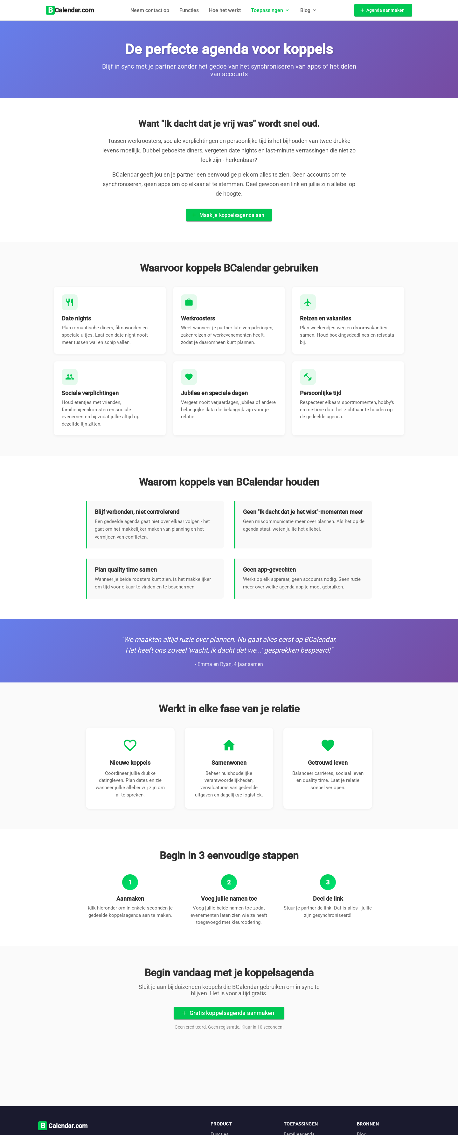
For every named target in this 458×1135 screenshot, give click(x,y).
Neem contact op (149, 10)
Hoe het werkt (225, 10)
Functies (189, 10)
